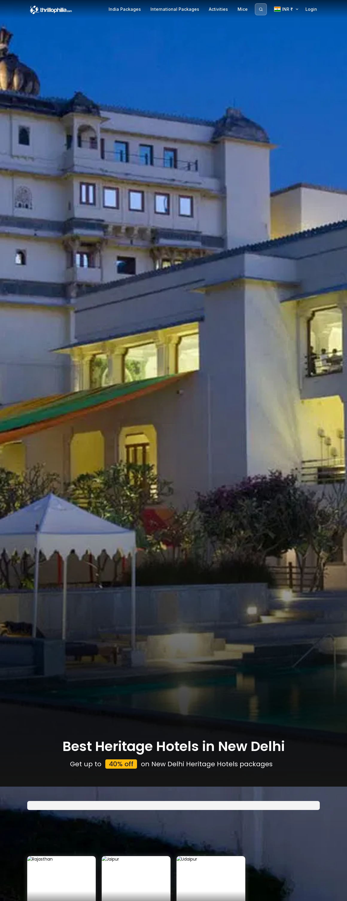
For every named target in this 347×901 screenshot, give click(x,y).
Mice (243, 9)
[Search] (261, 9)
